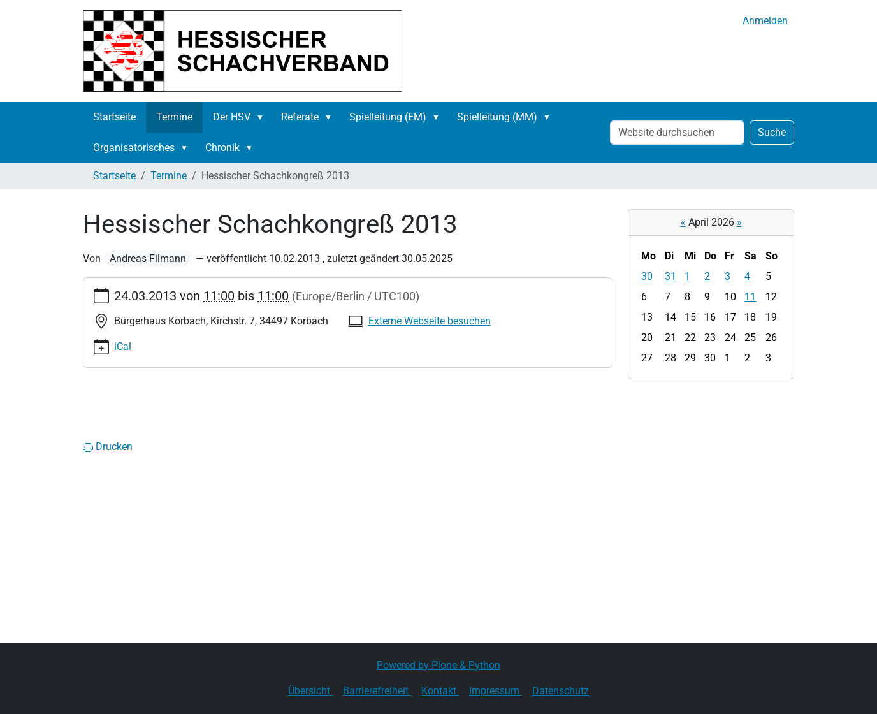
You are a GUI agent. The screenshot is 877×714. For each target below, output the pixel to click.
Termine (174, 117)
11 (750, 297)
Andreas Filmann (148, 258)
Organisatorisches (134, 148)
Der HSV (231, 117)
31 (670, 276)
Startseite (114, 117)
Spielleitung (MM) (497, 117)
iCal (122, 346)
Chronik (222, 148)
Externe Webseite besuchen (429, 321)
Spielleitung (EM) (387, 117)
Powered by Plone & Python (438, 665)
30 (647, 276)
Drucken (108, 447)
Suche (772, 132)
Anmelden (765, 21)
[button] (262, 117)
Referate (300, 117)
